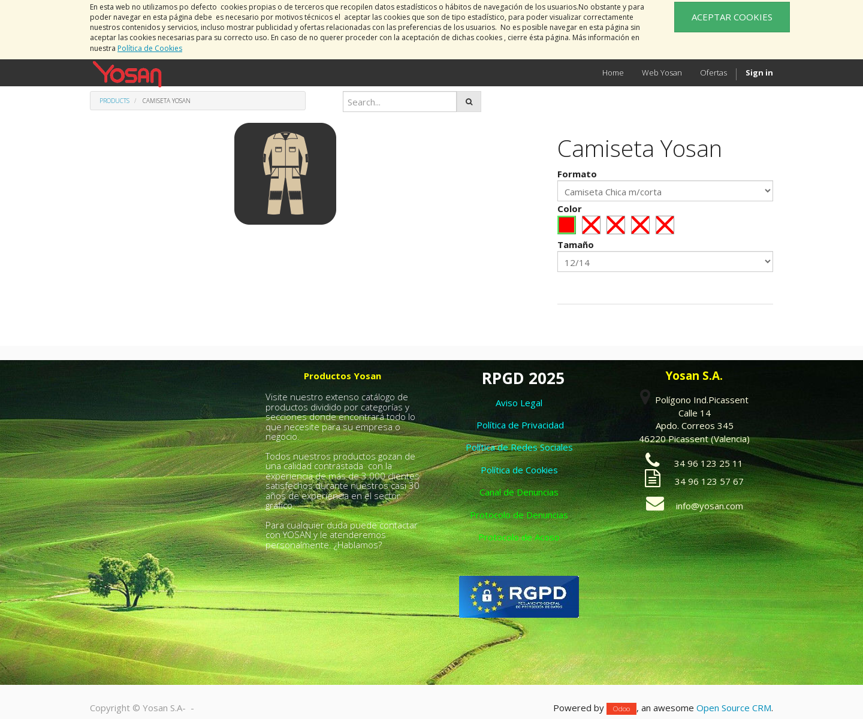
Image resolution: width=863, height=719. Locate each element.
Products (114, 100)
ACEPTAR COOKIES (732, 17)
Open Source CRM (733, 708)
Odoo (621, 708)
